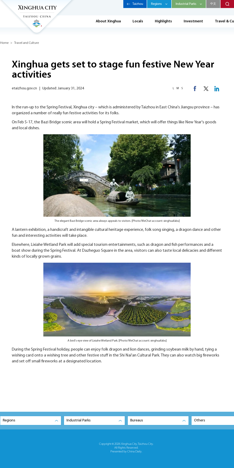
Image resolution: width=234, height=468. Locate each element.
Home (4, 43)
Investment (193, 21)
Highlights (163, 21)
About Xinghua (108, 21)
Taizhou (137, 4)
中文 (213, 3)
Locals (138, 21)
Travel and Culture (26, 43)
